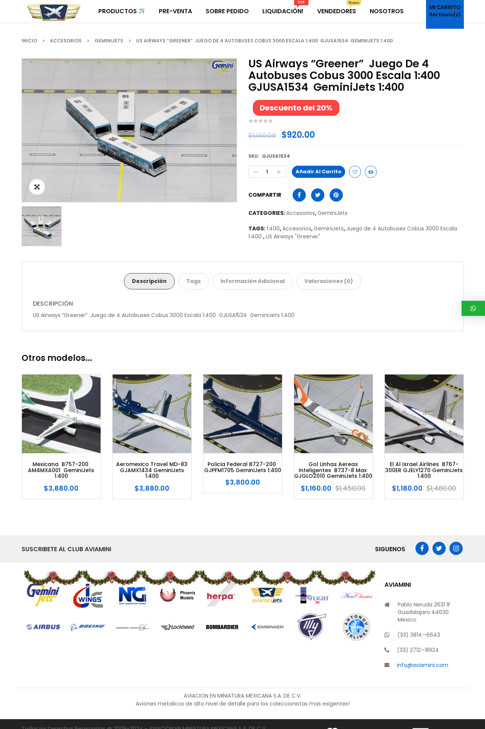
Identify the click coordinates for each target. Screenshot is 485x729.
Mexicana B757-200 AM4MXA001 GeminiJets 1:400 (61, 470)
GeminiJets (109, 40)
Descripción (149, 281)
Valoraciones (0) (328, 281)
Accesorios (66, 40)
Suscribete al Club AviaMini (66, 549)
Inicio (29, 40)
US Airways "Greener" (294, 236)
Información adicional (252, 281)
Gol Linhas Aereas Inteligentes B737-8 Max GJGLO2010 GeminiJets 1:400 (333, 470)
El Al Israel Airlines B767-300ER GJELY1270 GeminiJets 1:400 (424, 470)
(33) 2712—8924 (418, 650)
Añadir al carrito (318, 171)
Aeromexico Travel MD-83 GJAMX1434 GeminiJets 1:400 (151, 470)
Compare (371, 172)
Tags (193, 281)
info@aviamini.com (422, 665)
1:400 (273, 228)
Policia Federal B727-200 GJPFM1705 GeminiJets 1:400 (242, 467)
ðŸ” (37, 186)
